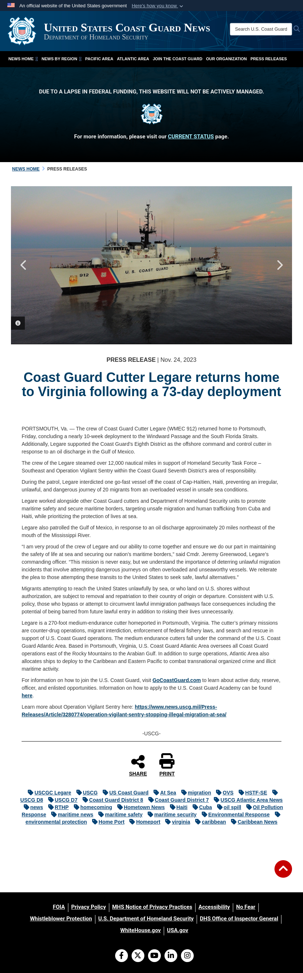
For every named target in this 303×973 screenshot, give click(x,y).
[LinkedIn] (170, 956)
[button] (158, 5)
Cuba (200, 807)
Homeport (143, 822)
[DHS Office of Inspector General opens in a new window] (239, 919)
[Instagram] (187, 956)
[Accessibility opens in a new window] (214, 907)
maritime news (70, 814)
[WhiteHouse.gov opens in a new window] (140, 930)
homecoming (91, 807)
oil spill (227, 807)
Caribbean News (252, 822)
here (27, 695)
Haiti (177, 807)
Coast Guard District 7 (177, 800)
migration (194, 793)
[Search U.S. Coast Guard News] (261, 29)
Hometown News (139, 807)
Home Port (106, 822)
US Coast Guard (123, 793)
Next (279, 265)
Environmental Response (234, 814)
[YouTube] (154, 956)
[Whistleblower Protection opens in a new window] (61, 919)
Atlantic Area (133, 59)
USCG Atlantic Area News (246, 800)
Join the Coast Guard (177, 59)
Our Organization (226, 59)
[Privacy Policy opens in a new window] (88, 907)
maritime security (170, 814)
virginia (176, 822)
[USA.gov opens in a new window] (177, 930)
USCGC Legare (47, 793)
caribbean (209, 822)
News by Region (62, 59)
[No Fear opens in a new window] (245, 907)
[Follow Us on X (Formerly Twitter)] (138, 956)
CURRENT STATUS (191, 136)
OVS (223, 793)
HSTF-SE (251, 793)
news (31, 807)
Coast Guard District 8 (111, 800)
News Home (23, 59)
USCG (85, 793)
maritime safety (119, 814)
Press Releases (268, 59)
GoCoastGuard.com (176, 680)
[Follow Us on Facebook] (121, 956)
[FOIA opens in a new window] (59, 907)
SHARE (138, 765)
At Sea (163, 793)
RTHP (57, 807)
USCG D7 (61, 800)
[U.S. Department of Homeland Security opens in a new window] (146, 919)
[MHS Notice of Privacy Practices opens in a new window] (152, 907)
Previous (23, 265)
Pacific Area (99, 59)
